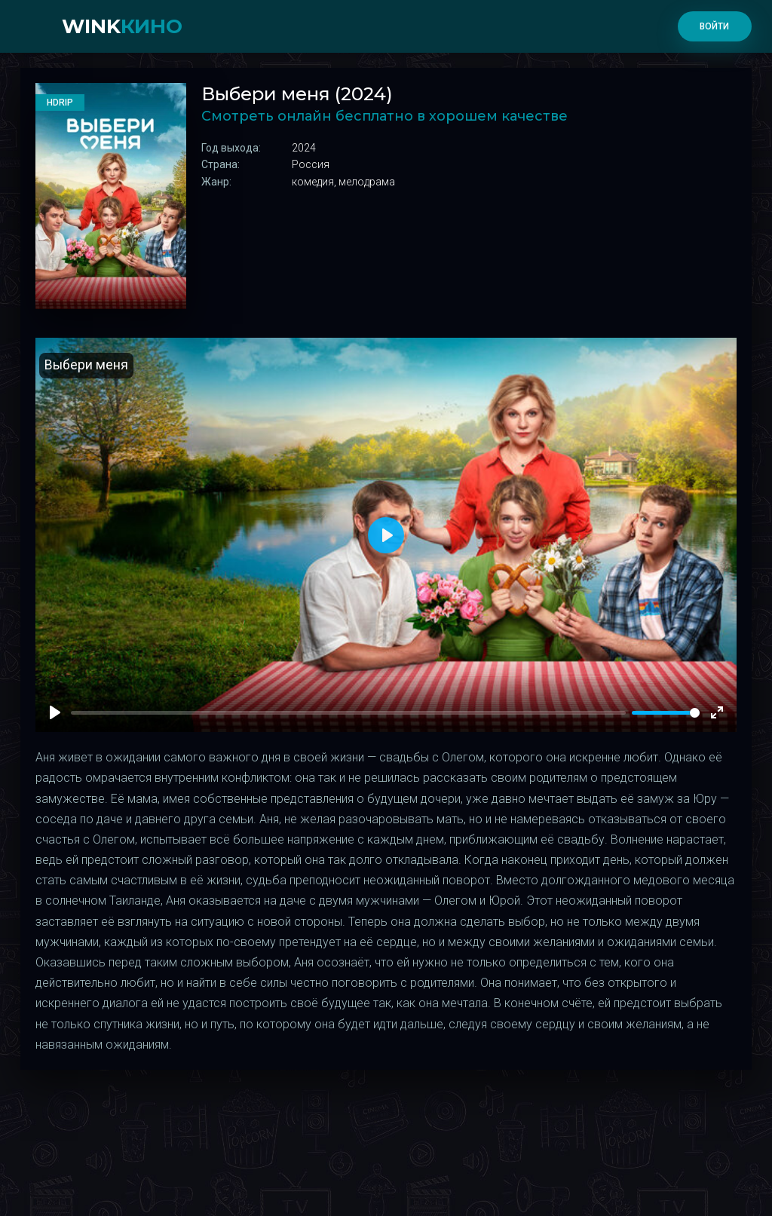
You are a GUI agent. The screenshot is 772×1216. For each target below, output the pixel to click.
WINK (122, 26)
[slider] (666, 713)
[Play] (55, 712)
